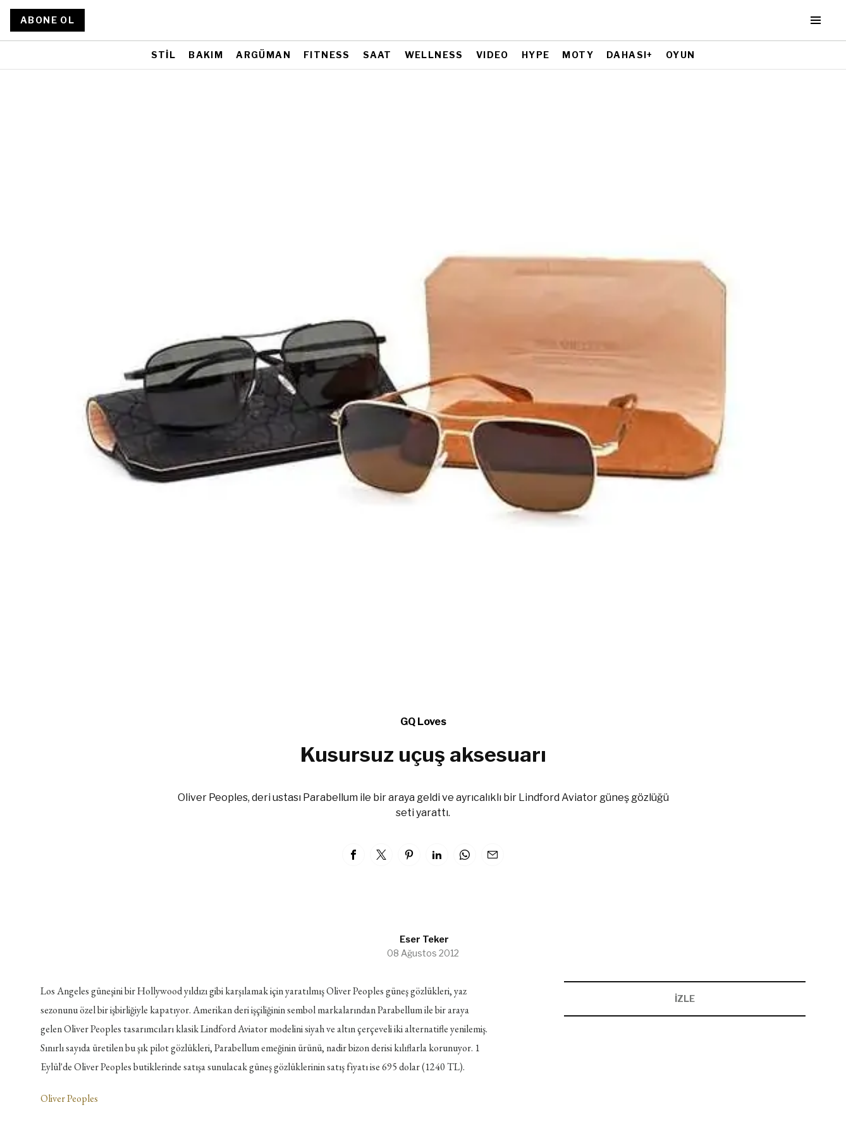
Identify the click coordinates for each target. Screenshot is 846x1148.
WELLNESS (434, 54)
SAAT (377, 54)
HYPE (536, 54)
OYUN (681, 54)
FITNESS (326, 54)
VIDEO (492, 54)
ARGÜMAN (263, 54)
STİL (163, 54)
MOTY (578, 54)
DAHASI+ (629, 54)
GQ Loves (423, 722)
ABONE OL (47, 20)
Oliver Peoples (69, 1098)
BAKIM (205, 54)
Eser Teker (424, 939)
